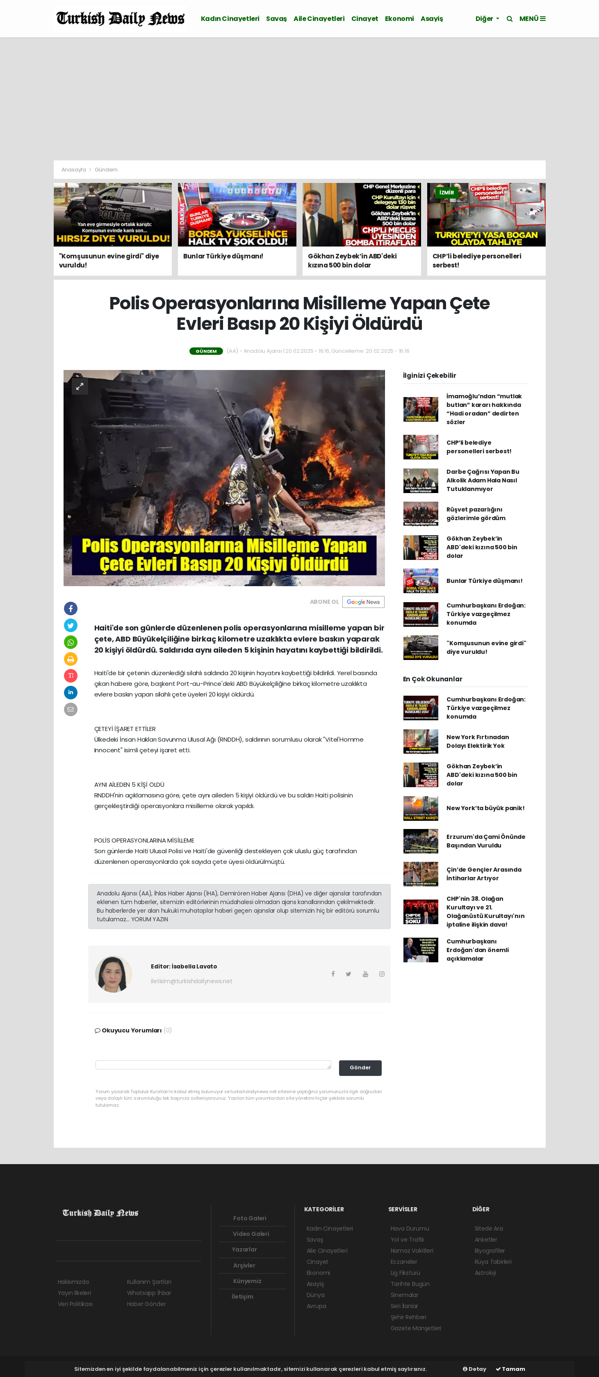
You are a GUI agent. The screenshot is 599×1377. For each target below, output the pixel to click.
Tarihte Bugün (410, 1284)
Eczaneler (404, 1262)
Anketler (486, 1239)
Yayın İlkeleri (74, 1293)
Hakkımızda (73, 1282)
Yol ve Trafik (408, 1239)
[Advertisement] (300, 98)
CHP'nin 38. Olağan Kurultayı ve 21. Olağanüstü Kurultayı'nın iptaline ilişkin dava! (485, 912)
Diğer (485, 18)
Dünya (316, 1295)
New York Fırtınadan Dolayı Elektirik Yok (477, 741)
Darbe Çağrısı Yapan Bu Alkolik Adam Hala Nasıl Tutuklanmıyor (482, 480)
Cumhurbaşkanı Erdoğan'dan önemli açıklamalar (477, 950)
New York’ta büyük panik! (485, 808)
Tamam (510, 1369)
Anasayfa (74, 170)
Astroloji (485, 1273)
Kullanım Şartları (149, 1282)
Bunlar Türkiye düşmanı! (484, 581)
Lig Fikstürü (406, 1273)
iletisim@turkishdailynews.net (191, 981)
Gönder (360, 1067)
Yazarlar (239, 1249)
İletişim (237, 1297)
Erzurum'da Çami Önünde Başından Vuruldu (486, 841)
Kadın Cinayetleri (230, 18)
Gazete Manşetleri (416, 1328)
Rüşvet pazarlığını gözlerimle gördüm (476, 513)
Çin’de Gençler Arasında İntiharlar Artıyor (484, 873)
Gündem (106, 170)
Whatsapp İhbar (149, 1293)
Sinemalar (405, 1295)
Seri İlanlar (405, 1306)
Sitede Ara (489, 1228)
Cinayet (364, 18)
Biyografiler (490, 1251)
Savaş (276, 18)
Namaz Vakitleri (412, 1251)
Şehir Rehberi (409, 1317)
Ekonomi (399, 18)
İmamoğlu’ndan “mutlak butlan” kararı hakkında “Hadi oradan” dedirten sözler (484, 409)
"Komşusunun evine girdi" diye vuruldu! (486, 647)
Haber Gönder (146, 1304)
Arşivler (238, 1265)
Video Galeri (245, 1234)
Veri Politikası (75, 1304)
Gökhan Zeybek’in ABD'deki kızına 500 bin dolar (481, 547)
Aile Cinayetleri (319, 18)
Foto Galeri (244, 1218)
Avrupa (316, 1306)
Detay (474, 1369)
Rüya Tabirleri (493, 1262)
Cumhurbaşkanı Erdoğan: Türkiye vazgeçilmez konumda (486, 614)
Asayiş (432, 18)
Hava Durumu (410, 1228)
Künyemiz (242, 1281)
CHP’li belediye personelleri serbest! (479, 446)
